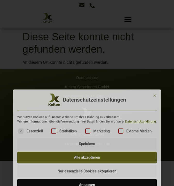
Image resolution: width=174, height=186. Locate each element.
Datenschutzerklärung (140, 144)
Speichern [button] (87, 167)
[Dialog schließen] (155, 118)
